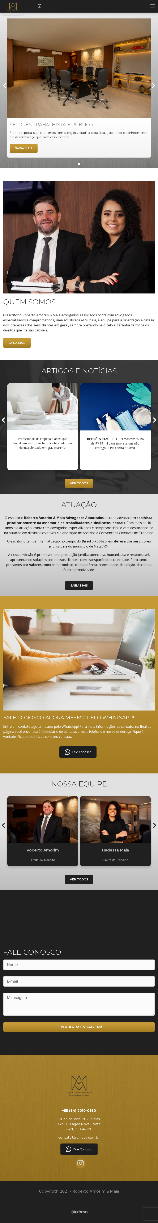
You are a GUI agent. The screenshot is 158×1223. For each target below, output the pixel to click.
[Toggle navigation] (152, 6)
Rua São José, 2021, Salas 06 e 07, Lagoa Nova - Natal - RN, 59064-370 (79, 1124)
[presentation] (5, 85)
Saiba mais (23, 148)
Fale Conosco (78, 752)
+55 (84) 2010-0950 (79, 1111)
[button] (79, 164)
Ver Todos (79, 483)
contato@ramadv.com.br (79, 1138)
